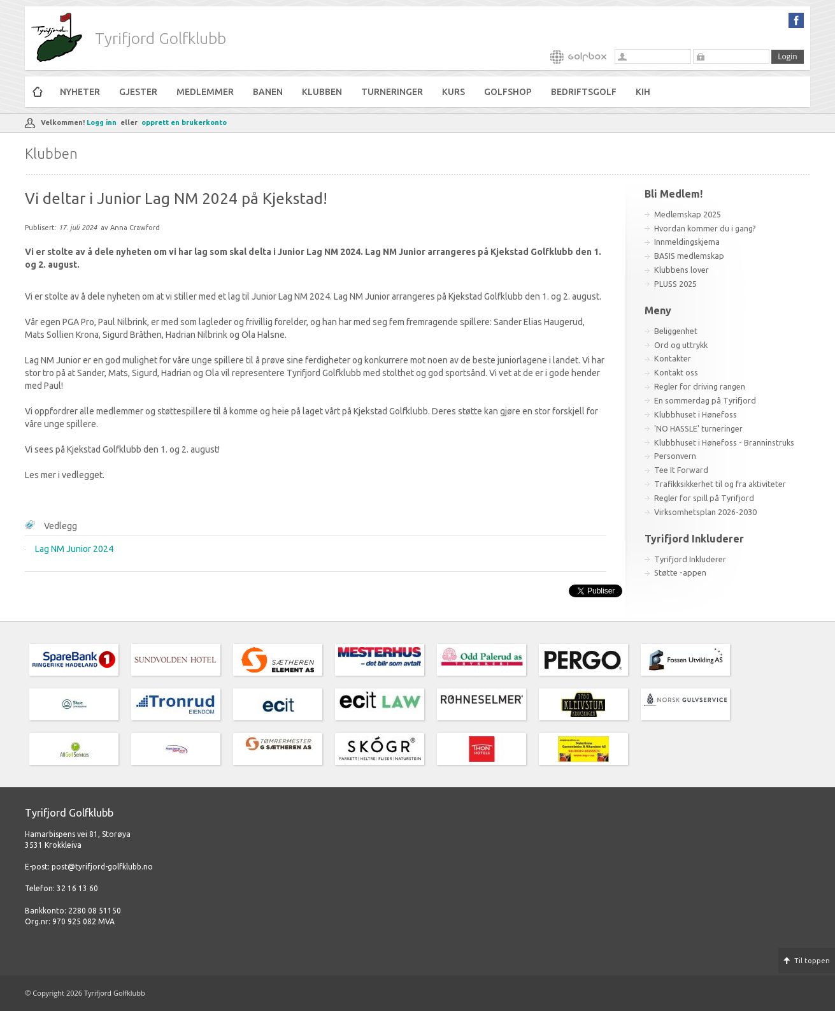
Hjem (37, 91)
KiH (643, 92)
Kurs (453, 92)
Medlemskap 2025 (687, 214)
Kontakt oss (676, 372)
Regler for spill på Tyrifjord (704, 497)
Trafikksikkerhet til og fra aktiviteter (720, 483)
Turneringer (392, 92)
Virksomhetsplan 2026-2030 (705, 511)
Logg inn (102, 122)
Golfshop (508, 92)
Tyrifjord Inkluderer (690, 559)
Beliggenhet (675, 330)
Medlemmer (205, 92)
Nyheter (80, 92)
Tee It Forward (681, 469)
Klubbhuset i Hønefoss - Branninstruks (724, 442)
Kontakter (672, 358)
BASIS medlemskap (689, 255)
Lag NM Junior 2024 (74, 549)
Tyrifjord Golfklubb (160, 38)
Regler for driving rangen (699, 386)
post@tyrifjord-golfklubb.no (102, 866)
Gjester (138, 92)
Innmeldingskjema (687, 241)
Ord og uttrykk (681, 344)
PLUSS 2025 (675, 283)
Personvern (675, 455)
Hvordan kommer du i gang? (705, 228)
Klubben (322, 92)
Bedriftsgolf (584, 92)
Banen (268, 92)
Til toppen (812, 960)
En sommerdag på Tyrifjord (705, 400)
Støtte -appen (680, 572)
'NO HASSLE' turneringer (698, 428)
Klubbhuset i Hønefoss (695, 414)
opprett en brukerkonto (184, 122)
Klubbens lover (681, 269)
